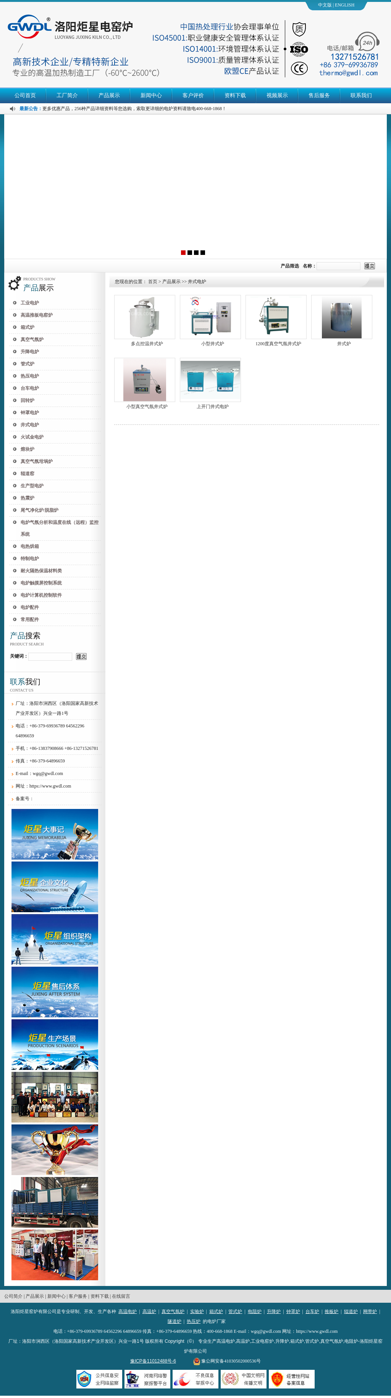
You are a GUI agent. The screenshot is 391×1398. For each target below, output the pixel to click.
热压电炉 (30, 376)
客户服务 (78, 1296)
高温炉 (149, 1311)
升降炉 (274, 1311)
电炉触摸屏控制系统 (41, 583)
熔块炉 (27, 449)
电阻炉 (255, 1311)
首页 (152, 281)
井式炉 (344, 343)
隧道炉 (174, 1321)
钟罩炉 (293, 1311)
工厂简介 (67, 95)
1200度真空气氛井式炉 (278, 343)
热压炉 (193, 1321)
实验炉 (197, 1311)
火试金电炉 (32, 437)
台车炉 (312, 1311)
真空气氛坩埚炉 (37, 461)
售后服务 (319, 95)
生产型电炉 (32, 485)
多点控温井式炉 (147, 343)
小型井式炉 (212, 343)
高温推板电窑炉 (37, 315)
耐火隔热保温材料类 (41, 570)
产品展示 (109, 95)
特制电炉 (30, 558)
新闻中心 (151, 95)
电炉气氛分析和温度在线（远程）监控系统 (60, 528)
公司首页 (25, 95)
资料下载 (235, 95)
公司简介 (13, 1296)
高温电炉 (127, 1311)
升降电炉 (30, 351)
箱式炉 (27, 327)
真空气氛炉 (32, 339)
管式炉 (27, 364)
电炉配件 (30, 607)
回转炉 (27, 400)
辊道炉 (351, 1311)
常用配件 (30, 619)
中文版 (325, 5)
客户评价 (193, 95)
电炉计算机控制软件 (41, 595)
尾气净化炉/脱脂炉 (39, 510)
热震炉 (27, 498)
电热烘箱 (30, 546)
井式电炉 (30, 425)
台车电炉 (30, 388)
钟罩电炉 (30, 412)
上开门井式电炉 (213, 406)
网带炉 (370, 1311)
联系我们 (361, 95)
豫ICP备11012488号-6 (153, 1361)
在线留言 (121, 1296)
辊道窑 (27, 473)
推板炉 (331, 1311)
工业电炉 (30, 303)
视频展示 (277, 95)
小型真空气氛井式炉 (147, 406)
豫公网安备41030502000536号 (227, 1361)
